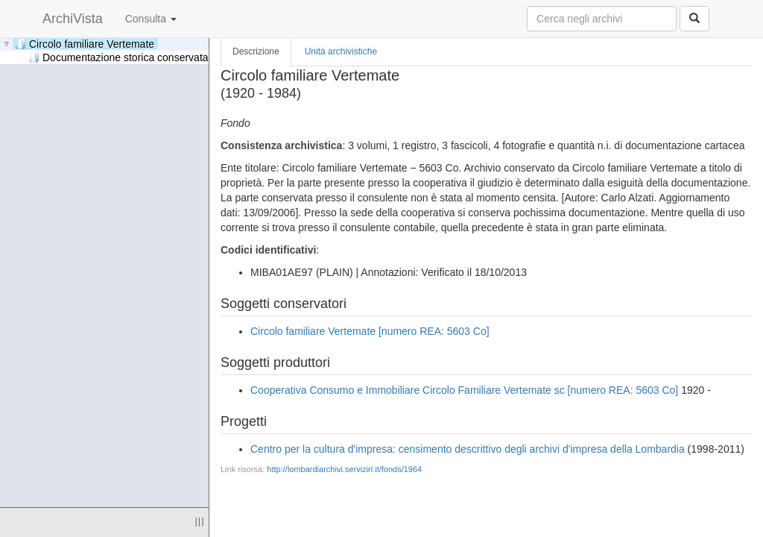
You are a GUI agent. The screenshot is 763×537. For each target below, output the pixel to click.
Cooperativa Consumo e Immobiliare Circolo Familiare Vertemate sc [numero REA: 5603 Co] (464, 390)
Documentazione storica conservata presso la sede (153, 57)
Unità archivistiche (341, 51)
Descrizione (255, 51)
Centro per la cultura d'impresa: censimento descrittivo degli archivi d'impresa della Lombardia (467, 449)
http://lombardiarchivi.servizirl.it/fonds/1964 (344, 469)
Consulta (151, 19)
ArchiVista (72, 18)
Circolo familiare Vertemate (84, 43)
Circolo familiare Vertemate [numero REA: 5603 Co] (370, 331)
